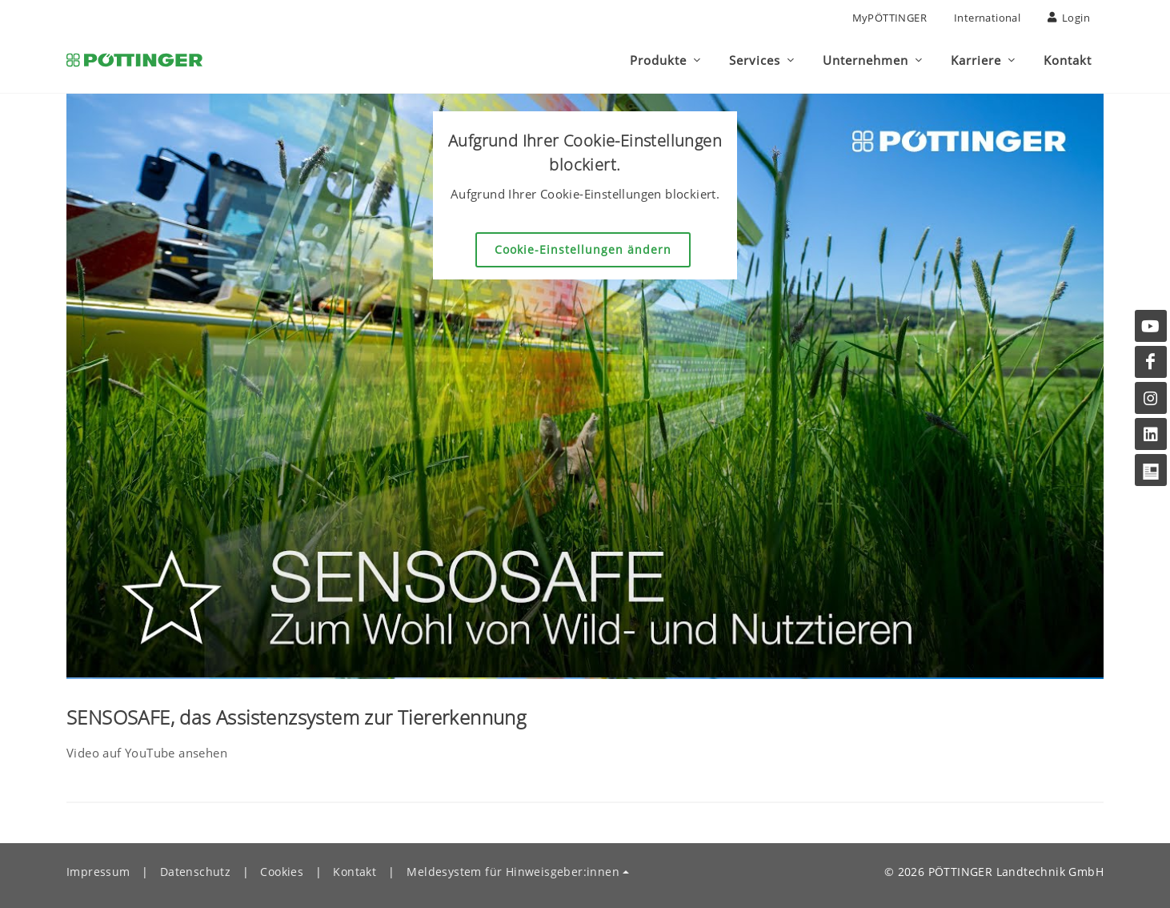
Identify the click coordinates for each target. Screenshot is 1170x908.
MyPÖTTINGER (889, 17)
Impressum (98, 871)
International (987, 17)
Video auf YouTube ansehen (146, 753)
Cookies (281, 871)
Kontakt (354, 871)
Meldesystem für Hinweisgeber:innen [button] (513, 871)
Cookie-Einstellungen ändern (583, 249)
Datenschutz (195, 871)
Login (1069, 18)
